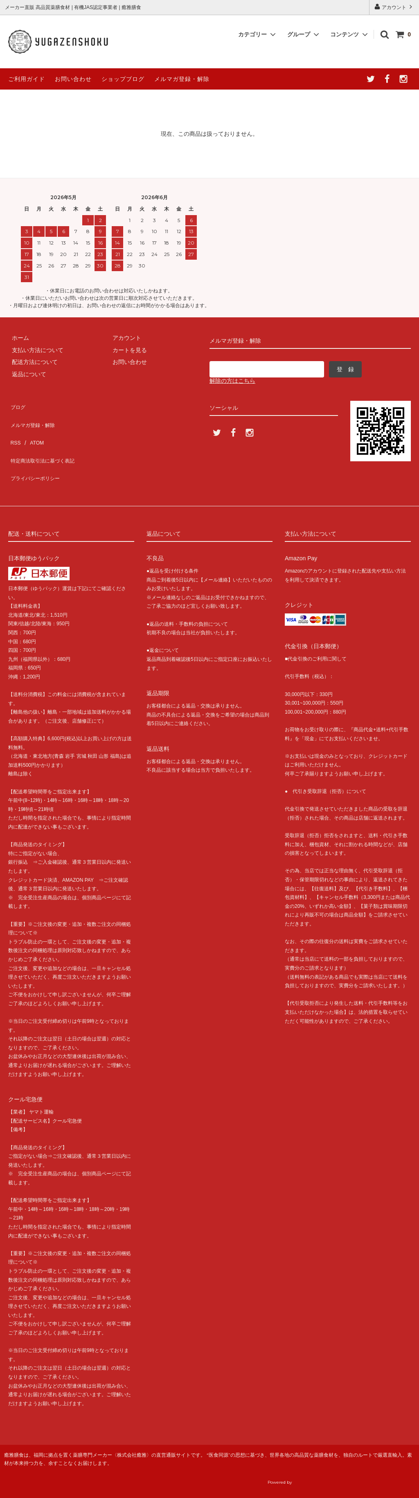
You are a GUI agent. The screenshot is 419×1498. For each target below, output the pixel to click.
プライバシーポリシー (36, 452)
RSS (14, 428)
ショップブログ (122, 79)
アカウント (394, 6)
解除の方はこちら (232, 380)
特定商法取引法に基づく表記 (45, 441)
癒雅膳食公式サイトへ (343, 1475)
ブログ (16, 405)
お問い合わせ (73, 79)
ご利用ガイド (26, 79)
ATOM (33, 428)
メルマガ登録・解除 (182, 79)
